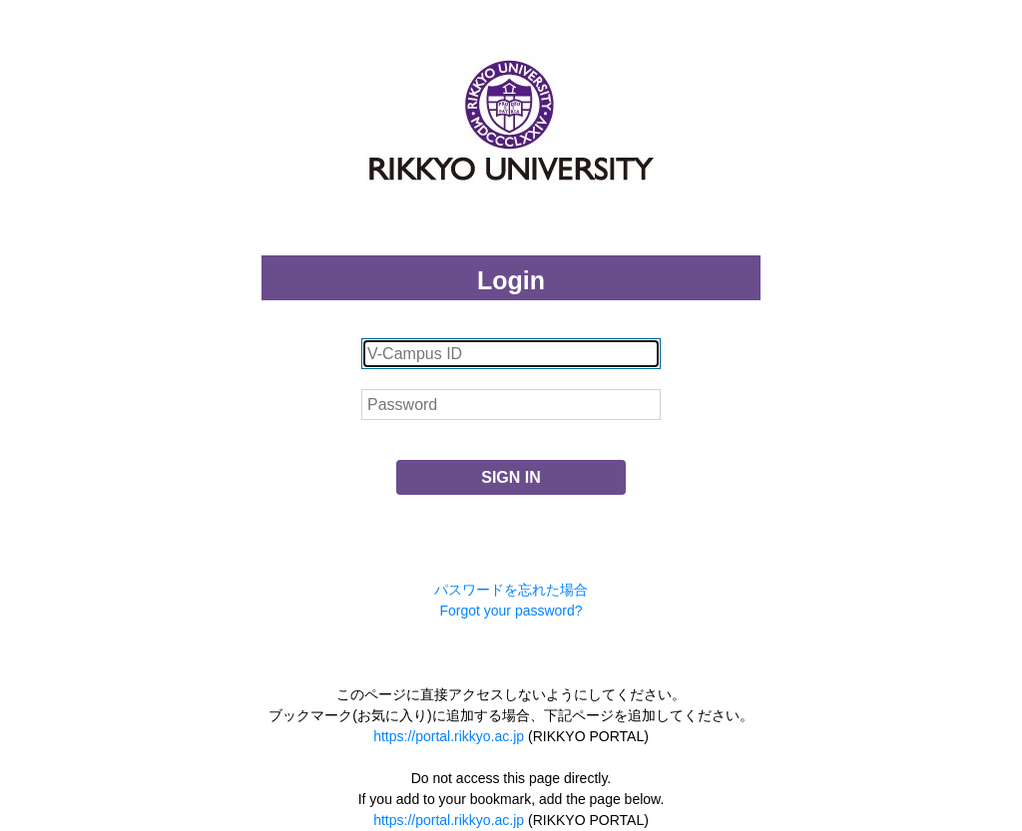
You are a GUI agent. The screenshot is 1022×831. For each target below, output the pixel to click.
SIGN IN (511, 477)
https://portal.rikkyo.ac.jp (448, 736)
